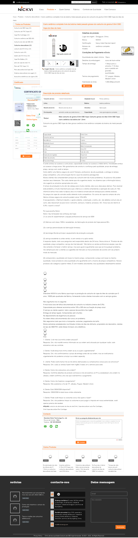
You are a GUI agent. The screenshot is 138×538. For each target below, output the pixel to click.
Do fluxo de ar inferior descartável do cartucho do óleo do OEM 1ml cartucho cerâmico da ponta (98, 469)
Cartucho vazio (19, 52)
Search (94, 2)
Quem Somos (64, 9)
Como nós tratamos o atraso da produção (33, 505)
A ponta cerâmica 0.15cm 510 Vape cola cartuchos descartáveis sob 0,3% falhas (66, 468)
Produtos (50, 9)
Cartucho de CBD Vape (21, 28)
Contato (88, 86)
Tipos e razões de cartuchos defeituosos (32, 517)
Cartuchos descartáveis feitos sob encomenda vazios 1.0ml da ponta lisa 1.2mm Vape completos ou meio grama (83, 470)
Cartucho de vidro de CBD (22, 42)
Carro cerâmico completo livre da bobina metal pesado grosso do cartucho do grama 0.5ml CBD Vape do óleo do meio (60, 71)
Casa (41, 9)
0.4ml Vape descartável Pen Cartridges (55, 409)
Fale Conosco (110, 9)
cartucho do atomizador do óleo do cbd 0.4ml (64, 406)
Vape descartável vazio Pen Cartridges (90, 406)
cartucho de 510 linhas (21, 49)
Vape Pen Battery (19, 59)
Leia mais (26, 498)
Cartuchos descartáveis (32, 17)
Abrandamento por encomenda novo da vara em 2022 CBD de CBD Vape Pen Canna (33, 494)
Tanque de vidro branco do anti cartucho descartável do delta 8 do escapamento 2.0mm (114, 469)
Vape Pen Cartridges (20, 35)
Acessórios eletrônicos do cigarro (24, 76)
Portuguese (121, 2)
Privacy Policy (38, 536)
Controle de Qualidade (92, 9)
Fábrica (76, 9)
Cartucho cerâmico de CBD (22, 38)
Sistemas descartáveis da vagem (24, 73)
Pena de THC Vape (20, 66)
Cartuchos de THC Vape (21, 31)
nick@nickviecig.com (22, 2)
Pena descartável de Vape (22, 69)
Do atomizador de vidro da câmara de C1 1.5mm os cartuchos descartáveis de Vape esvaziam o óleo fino (50, 469)
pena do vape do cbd (20, 63)
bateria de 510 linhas (20, 56)
